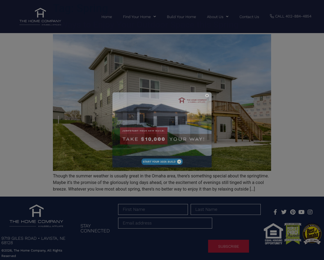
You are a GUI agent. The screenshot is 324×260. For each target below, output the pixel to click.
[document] (162, 130)
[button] (189, 109)
